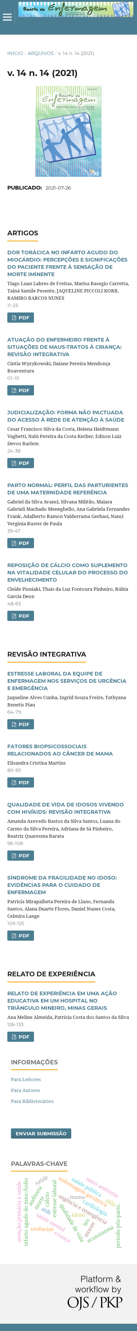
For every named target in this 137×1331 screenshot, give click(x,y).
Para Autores (25, 1090)
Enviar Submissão (41, 1133)
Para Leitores (26, 1079)
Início (15, 53)
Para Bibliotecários (32, 1101)
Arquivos (41, 53)
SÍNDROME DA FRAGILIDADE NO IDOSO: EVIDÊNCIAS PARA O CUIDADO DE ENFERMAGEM (62, 885)
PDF (23, 317)
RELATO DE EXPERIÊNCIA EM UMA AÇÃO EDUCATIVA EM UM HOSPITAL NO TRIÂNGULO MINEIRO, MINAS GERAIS (62, 1000)
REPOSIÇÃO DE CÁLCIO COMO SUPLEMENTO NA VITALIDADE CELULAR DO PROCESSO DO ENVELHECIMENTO (67, 572)
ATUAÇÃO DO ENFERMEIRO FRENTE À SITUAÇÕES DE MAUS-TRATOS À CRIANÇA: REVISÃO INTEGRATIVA (64, 347)
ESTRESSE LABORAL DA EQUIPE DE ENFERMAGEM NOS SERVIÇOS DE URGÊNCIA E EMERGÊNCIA (66, 681)
